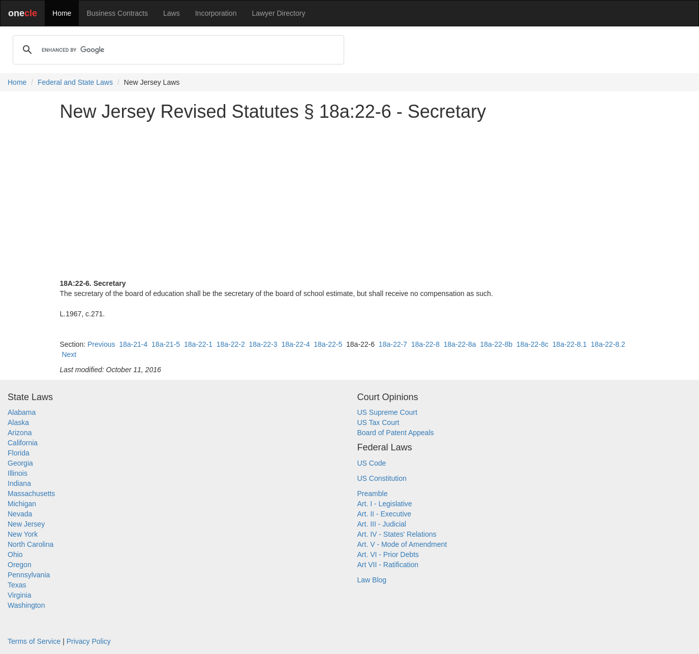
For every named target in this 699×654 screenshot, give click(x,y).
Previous (101, 344)
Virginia (19, 595)
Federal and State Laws (75, 82)
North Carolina (30, 544)
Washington (26, 605)
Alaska (18, 422)
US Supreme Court (387, 412)
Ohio (15, 554)
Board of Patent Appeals (395, 433)
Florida (18, 453)
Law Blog (372, 580)
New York (23, 534)
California (23, 443)
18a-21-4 (133, 344)
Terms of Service (34, 641)
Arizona (20, 433)
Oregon (20, 565)
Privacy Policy (89, 641)
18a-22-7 (393, 344)
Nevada (20, 514)
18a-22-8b (496, 344)
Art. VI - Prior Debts (388, 554)
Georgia (20, 463)
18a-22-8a (460, 344)
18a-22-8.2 (608, 344)
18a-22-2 (231, 344)
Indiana (19, 483)
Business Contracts (117, 13)
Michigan (22, 504)
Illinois (17, 473)
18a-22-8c (532, 344)
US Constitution (382, 478)
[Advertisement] (350, 200)
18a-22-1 (198, 344)
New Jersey (26, 524)
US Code (371, 463)
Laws (171, 13)
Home (61, 13)
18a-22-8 (425, 344)
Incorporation (216, 13)
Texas (17, 585)
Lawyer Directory (278, 13)
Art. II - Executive (384, 514)
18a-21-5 (165, 344)
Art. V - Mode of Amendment (402, 544)
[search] (177, 50)
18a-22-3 (263, 344)
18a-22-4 (295, 344)
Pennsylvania (29, 575)
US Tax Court (378, 422)
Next (69, 354)
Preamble (372, 493)
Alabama (22, 412)
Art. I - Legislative (384, 504)
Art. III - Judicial (381, 524)
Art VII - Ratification (388, 565)
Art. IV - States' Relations (397, 534)
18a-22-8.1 (570, 344)
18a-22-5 (328, 344)
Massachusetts (31, 493)
